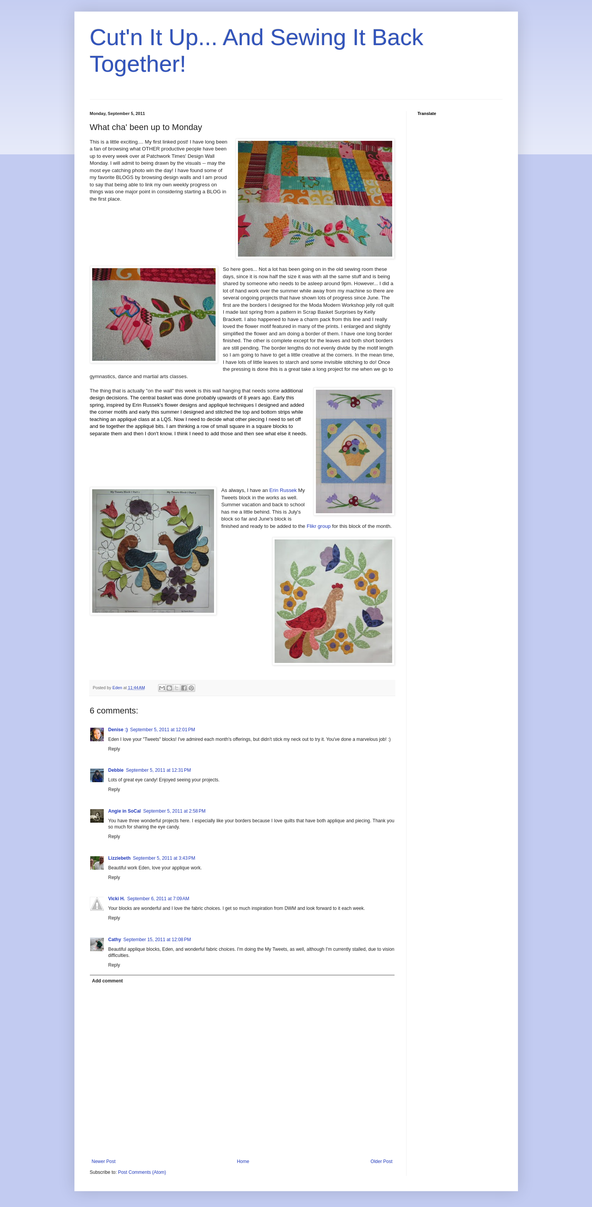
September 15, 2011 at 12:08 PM (157, 939)
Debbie (116, 770)
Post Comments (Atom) (142, 1172)
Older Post (382, 1161)
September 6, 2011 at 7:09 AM (158, 898)
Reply (114, 749)
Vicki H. (116, 898)
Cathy (114, 939)
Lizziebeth (119, 858)
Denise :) (118, 729)
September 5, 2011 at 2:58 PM (174, 811)
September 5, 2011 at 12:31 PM (158, 770)
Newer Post (104, 1161)
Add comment (107, 981)
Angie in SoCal (124, 811)
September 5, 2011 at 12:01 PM (162, 729)
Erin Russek (283, 490)
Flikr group (319, 526)
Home (243, 1161)
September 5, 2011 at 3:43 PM (164, 858)
